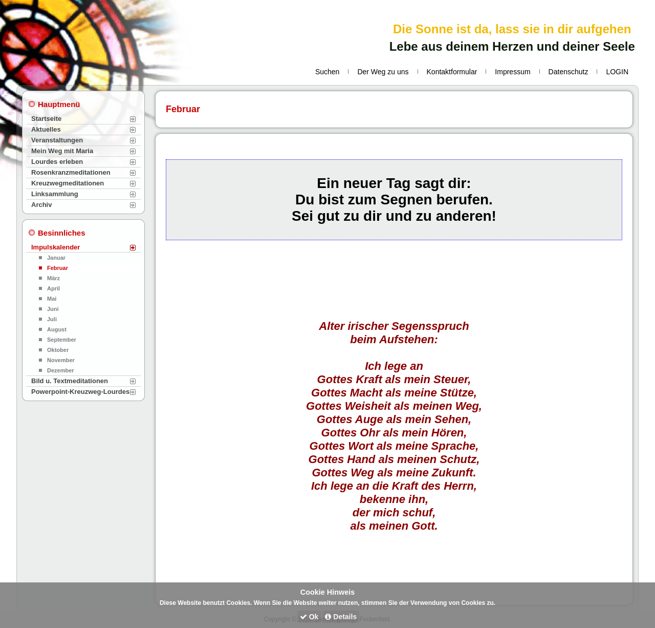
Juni (53, 309)
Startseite (46, 118)
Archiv (41, 204)
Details (341, 617)
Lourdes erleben (57, 161)
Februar (57, 268)
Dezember (60, 370)
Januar (56, 258)
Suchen (327, 72)
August (57, 329)
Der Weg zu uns (382, 72)
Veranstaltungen (57, 140)
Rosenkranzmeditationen (71, 172)
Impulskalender (55, 247)
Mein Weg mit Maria (62, 151)
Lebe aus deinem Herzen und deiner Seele (512, 46)
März (53, 278)
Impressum (512, 72)
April (53, 288)
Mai (51, 299)
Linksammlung (54, 194)
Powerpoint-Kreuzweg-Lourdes (80, 391)
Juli (52, 319)
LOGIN (617, 72)
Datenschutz (568, 72)
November (61, 360)
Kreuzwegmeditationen (67, 183)
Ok (309, 617)
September (61, 340)
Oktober (58, 350)
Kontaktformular (452, 72)
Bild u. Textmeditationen (69, 381)
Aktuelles (46, 129)
